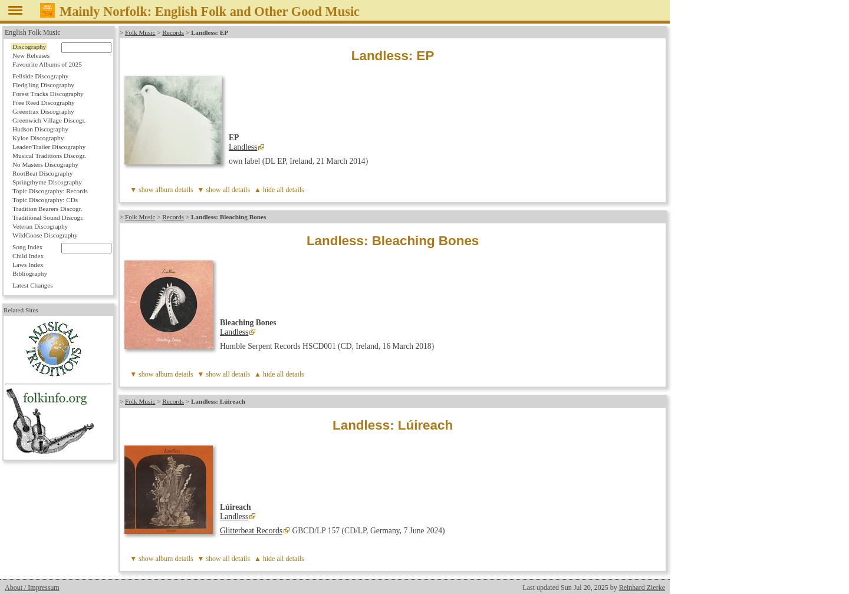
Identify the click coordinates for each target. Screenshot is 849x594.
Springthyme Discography (47, 182)
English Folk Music (33, 32)
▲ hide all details (279, 190)
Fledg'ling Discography (43, 84)
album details (174, 190)
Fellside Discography (40, 76)
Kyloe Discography (38, 137)
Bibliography (29, 273)
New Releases (31, 55)
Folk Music (140, 32)
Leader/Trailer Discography (48, 146)
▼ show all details (224, 190)
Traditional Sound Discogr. (48, 217)
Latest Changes (32, 285)
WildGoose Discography (44, 235)
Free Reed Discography (43, 102)
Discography (29, 46)
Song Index (27, 246)
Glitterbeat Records (251, 530)
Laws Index (28, 264)
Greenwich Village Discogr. (48, 120)
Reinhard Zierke (642, 587)
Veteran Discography (40, 226)
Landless (243, 147)
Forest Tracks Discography (48, 93)
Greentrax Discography (43, 111)
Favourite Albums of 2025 (47, 64)
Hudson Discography (40, 129)
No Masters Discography (45, 164)
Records (173, 32)
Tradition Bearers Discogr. (47, 208)
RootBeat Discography (42, 173)
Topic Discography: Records (50, 190)
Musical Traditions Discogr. (49, 155)
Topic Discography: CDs (45, 199)
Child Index (28, 255)
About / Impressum (32, 587)
